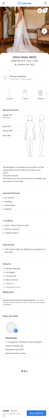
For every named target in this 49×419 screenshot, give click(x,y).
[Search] (45, 3)
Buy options (36, 413)
